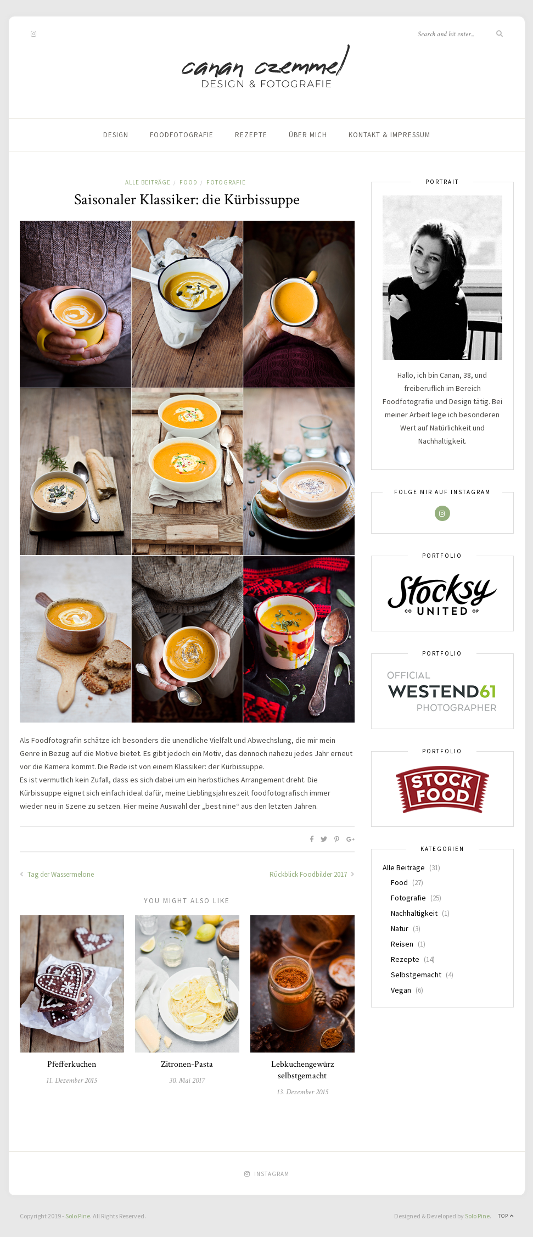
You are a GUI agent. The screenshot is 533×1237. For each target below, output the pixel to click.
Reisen (402, 944)
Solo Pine (77, 1216)
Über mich (308, 134)
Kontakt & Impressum (389, 134)
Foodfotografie (182, 134)
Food (188, 182)
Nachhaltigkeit (414, 913)
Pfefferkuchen (71, 1064)
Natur (399, 928)
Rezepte (251, 134)
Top (506, 1215)
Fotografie (226, 182)
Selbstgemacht (416, 974)
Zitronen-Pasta (187, 1064)
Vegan (401, 990)
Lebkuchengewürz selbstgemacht (302, 1070)
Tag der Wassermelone (57, 874)
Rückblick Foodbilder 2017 (312, 874)
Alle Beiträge (148, 182)
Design (115, 134)
